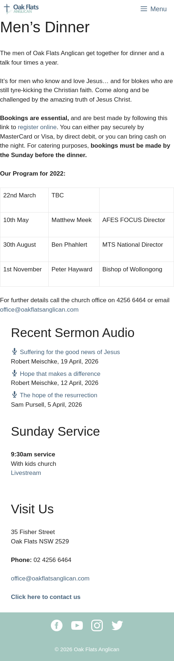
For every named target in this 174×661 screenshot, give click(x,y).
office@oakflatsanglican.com (39, 309)
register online (37, 127)
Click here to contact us (46, 597)
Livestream (26, 472)
